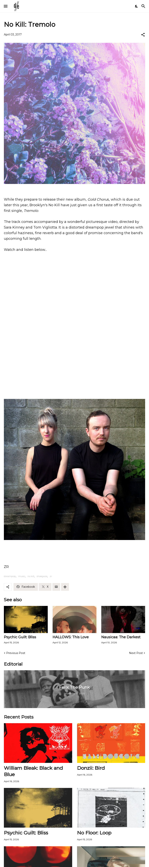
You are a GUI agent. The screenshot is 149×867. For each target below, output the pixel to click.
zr (51, 576)
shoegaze (42, 576)
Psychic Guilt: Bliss (20, 637)
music (21, 576)
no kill (31, 576)
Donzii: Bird (91, 768)
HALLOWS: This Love (71, 637)
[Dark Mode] (136, 6)
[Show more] (65, 587)
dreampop (10, 576)
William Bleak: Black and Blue (33, 771)
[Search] (144, 6)
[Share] (143, 34)
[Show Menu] (5, 6)
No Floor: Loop (94, 833)
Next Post (136, 653)
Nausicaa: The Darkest (120, 637)
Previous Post (15, 653)
